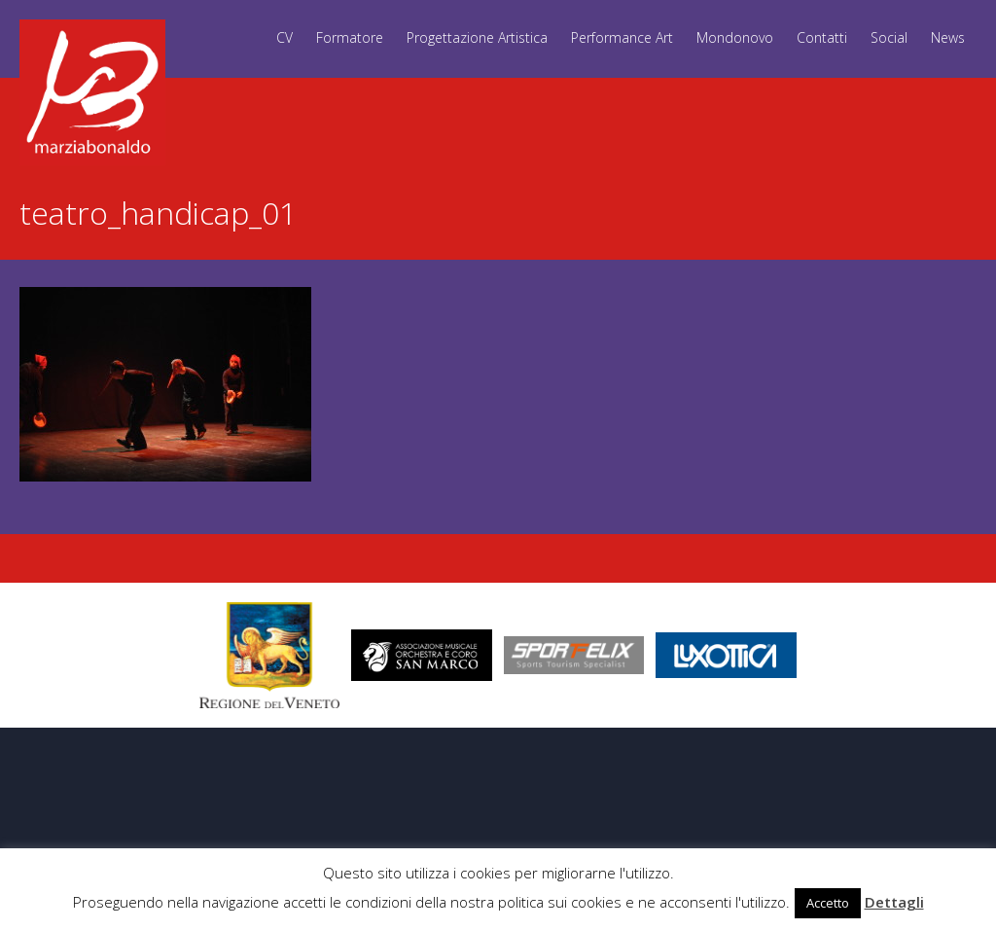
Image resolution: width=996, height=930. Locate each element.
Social (889, 37)
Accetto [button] (827, 903)
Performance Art (622, 37)
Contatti (822, 37)
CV (284, 37)
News (948, 37)
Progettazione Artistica (477, 37)
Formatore (349, 37)
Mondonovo (734, 37)
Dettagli (894, 902)
